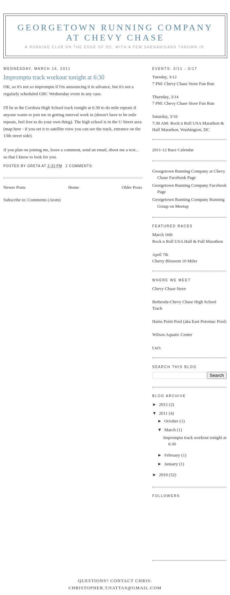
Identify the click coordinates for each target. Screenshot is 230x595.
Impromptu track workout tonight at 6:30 (54, 77)
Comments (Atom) (44, 199)
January (171, 463)
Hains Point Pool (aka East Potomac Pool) (189, 321)
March (170, 429)
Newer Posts (14, 187)
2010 (164, 474)
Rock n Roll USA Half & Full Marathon (187, 241)
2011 (164, 413)
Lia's (156, 347)
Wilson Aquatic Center (172, 334)
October (172, 420)
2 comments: (80, 166)
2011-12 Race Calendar (172, 149)
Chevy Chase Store (181, 83)
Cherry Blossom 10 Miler (174, 260)
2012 (164, 404)
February (172, 455)
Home (73, 187)
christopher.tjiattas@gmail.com (114, 587)
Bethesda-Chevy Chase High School (184, 301)
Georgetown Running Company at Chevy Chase (115, 33)
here (17, 128)
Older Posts (132, 187)
